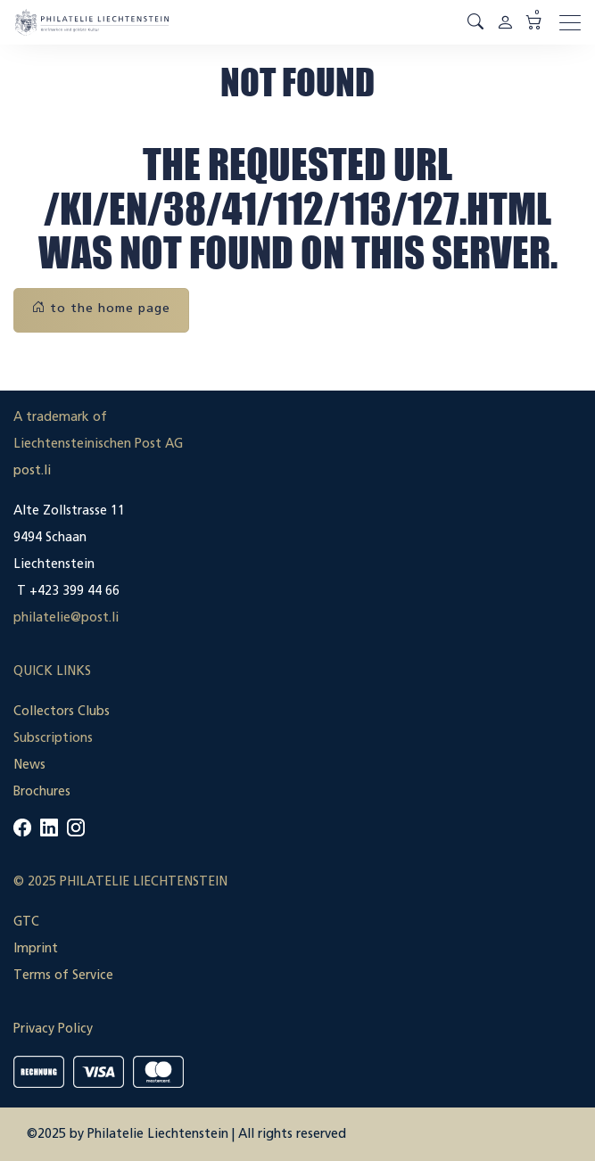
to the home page (101, 308)
